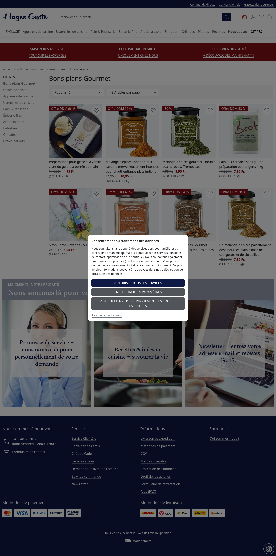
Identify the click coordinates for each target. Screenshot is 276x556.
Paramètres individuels (107, 315)
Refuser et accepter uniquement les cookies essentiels (138, 303)
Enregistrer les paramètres (138, 292)
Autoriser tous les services (138, 283)
